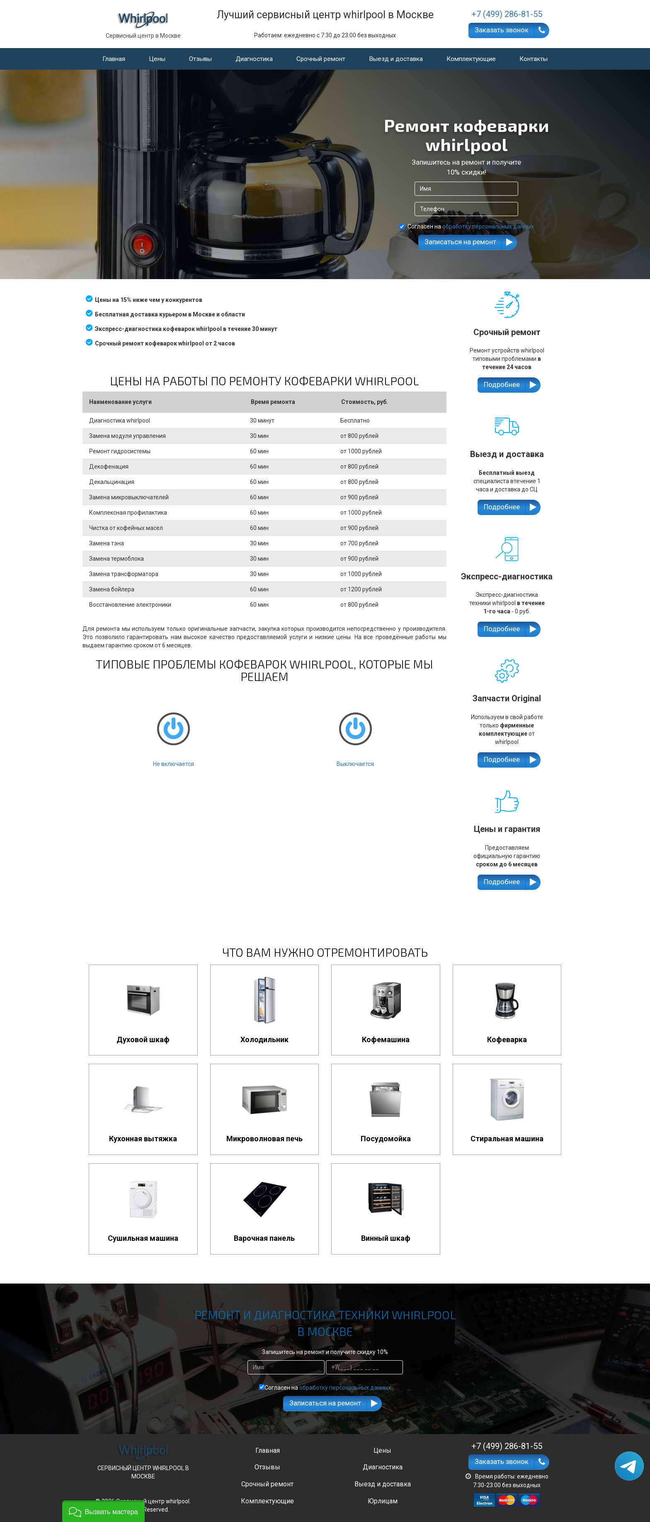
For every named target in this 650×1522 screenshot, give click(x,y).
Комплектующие (471, 59)
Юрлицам (383, 1501)
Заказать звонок (502, 30)
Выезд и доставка (396, 59)
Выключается (355, 732)
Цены (157, 59)
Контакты (533, 59)
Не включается (173, 732)
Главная (113, 59)
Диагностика (254, 59)
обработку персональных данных (488, 226)
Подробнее (502, 384)
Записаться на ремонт (460, 242)
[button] (103, 1511)
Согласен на (466, 226)
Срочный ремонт (320, 59)
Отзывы (200, 59)
